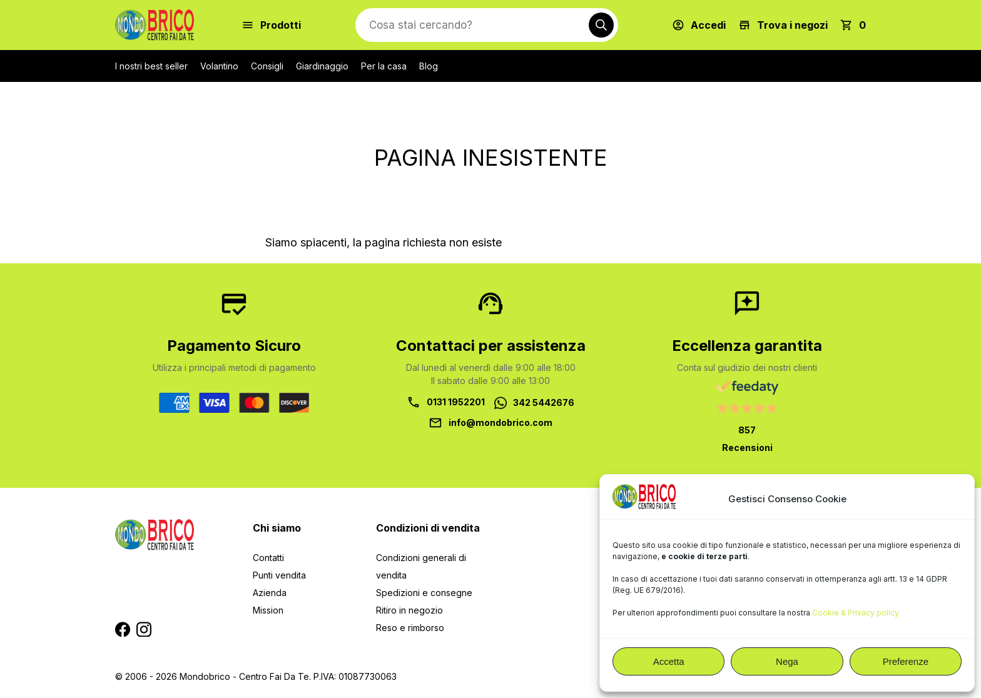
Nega (787, 661)
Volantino (219, 66)
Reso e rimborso (410, 627)
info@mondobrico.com (500, 422)
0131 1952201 (456, 402)
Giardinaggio (322, 66)
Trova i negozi (792, 25)
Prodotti (280, 25)
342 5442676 (543, 402)
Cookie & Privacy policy (855, 612)
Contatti (268, 557)
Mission (268, 610)
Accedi (708, 25)
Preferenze (905, 661)
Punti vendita (279, 575)
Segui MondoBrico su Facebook (122, 629)
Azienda (270, 592)
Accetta (668, 661)
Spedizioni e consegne (424, 592)
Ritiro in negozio (409, 610)
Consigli (267, 66)
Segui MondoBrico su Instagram (143, 629)
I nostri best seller (151, 66)
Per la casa (384, 66)
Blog (428, 66)
